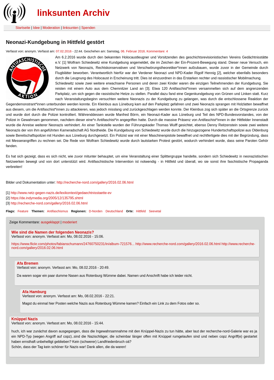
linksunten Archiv (73, 13)
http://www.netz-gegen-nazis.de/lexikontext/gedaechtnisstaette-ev (61, 193)
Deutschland (114, 211)
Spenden (88, 28)
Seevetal (155, 211)
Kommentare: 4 (157, 51)
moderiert (69, 222)
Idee (36, 28)
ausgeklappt (50, 222)
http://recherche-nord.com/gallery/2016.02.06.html (95, 182)
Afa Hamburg (34, 292)
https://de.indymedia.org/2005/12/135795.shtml (47, 198)
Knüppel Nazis (25, 319)
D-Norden (95, 211)
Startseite (22, 28)
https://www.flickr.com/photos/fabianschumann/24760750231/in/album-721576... (73, 244)
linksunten (70, 28)
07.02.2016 (63, 51)
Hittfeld (141, 211)
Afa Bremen (27, 263)
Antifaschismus (57, 211)
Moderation (51, 28)
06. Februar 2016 (133, 51)
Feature (23, 211)
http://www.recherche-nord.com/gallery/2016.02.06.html (178, 244)
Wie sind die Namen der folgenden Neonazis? (53, 232)
